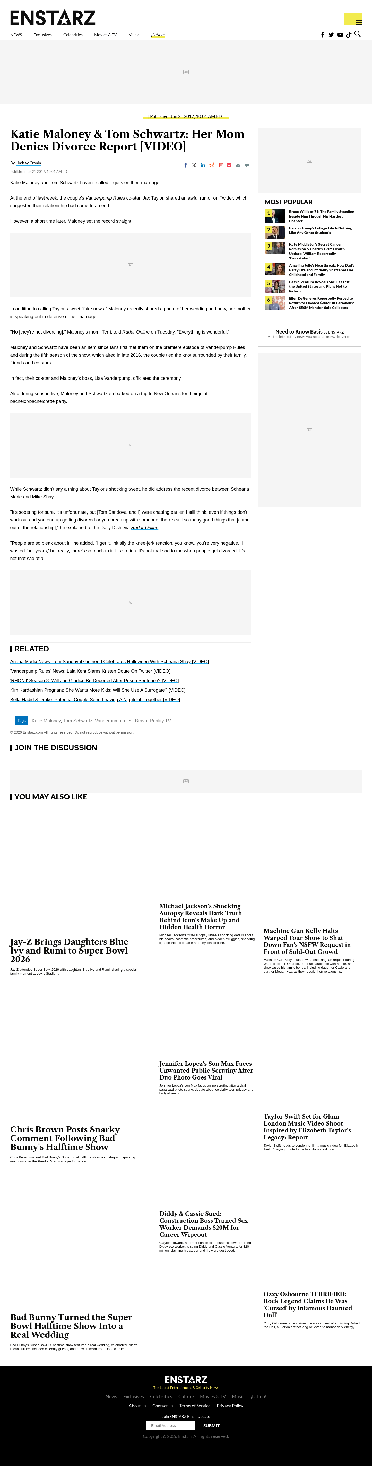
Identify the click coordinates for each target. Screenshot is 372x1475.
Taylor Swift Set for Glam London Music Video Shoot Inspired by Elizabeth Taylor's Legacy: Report (307, 1136)
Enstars (53, 16)
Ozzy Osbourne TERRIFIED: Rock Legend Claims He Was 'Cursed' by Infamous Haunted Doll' (308, 1314)
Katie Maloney (46, 729)
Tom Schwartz (77, 729)
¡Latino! (212, 38)
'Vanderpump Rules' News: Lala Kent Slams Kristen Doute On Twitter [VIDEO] (90, 680)
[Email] (238, 174)
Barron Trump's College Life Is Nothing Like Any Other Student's (320, 239)
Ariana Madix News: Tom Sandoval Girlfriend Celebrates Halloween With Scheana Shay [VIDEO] (109, 670)
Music (180, 38)
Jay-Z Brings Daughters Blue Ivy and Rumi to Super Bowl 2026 (69, 959)
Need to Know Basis (299, 340)
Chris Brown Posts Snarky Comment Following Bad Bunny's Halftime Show (65, 1147)
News (111, 1405)
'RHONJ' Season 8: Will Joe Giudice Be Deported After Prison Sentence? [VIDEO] (94, 689)
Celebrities (97, 38)
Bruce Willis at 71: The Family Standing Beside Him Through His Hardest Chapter (321, 225)
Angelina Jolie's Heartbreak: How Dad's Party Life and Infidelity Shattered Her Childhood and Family (321, 279)
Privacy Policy (230, 1414)
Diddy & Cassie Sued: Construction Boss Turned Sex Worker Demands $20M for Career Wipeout (203, 1233)
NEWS (19, 38)
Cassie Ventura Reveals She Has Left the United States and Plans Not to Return (319, 295)
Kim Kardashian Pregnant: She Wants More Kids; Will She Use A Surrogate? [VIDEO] (98, 699)
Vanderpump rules (114, 729)
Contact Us (162, 1414)
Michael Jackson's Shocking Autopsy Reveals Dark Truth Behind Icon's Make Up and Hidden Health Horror (200, 926)
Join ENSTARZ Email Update (186, 1425)
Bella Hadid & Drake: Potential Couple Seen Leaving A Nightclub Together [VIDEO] (95, 708)
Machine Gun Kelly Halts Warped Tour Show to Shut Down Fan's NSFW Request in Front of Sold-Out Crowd (307, 950)
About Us (137, 1414)
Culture (186, 1405)
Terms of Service (195, 1414)
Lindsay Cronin (28, 171)
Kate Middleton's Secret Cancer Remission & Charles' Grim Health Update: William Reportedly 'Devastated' (317, 260)
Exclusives (55, 38)
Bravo (141, 729)
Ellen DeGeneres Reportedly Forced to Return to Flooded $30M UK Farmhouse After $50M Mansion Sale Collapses (322, 312)
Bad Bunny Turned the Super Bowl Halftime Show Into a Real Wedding (71, 1335)
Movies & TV (142, 38)
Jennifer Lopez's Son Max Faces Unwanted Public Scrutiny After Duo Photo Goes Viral (206, 1079)
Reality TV (160, 729)
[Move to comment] (247, 174)
